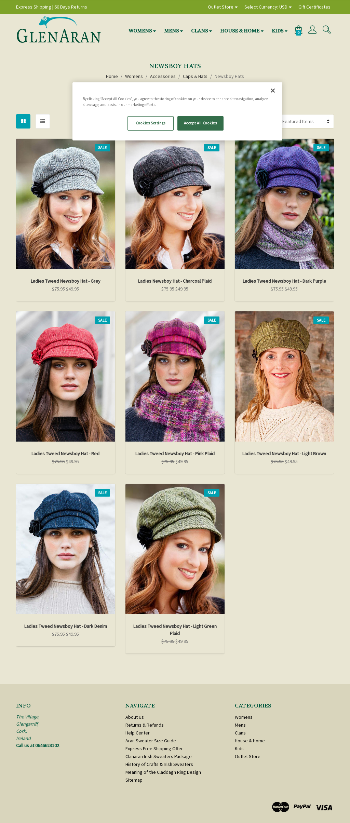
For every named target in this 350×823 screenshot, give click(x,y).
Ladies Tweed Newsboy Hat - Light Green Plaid (175, 629)
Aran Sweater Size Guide (150, 741)
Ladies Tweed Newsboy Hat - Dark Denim (65, 626)
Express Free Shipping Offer (154, 748)
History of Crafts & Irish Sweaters (159, 764)
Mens (171, 31)
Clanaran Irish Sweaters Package (158, 756)
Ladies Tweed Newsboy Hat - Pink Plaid (175, 453)
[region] (177, 111)
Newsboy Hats (229, 76)
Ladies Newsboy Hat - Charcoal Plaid (175, 281)
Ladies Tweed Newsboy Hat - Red (65, 453)
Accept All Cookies (200, 123)
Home (112, 76)
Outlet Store (220, 7)
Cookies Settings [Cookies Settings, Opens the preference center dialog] (150, 123)
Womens (140, 31)
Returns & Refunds (144, 725)
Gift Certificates (314, 7)
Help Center (137, 733)
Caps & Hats (195, 76)
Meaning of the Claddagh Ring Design (163, 772)
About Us (134, 717)
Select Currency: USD (265, 7)
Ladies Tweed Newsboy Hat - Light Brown (284, 453)
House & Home (239, 31)
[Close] (272, 90)
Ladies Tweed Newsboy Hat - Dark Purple (284, 281)
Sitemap (134, 780)
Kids (277, 31)
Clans (199, 31)
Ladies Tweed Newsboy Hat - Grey (65, 281)
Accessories (163, 76)
